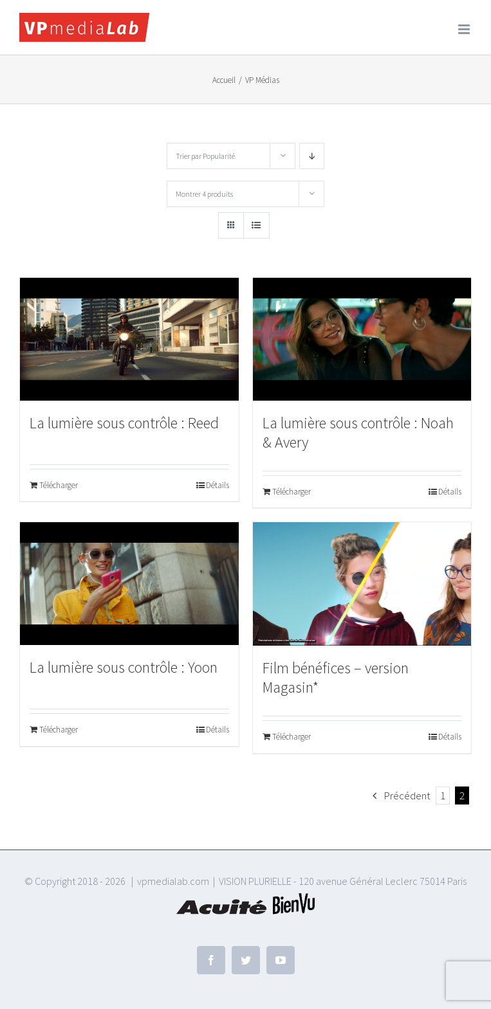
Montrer (204, 194)
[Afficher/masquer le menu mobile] (465, 29)
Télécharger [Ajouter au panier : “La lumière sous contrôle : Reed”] (58, 485)
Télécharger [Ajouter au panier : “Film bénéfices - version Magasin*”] (291, 736)
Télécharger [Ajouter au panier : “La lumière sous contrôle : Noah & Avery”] (291, 491)
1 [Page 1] (442, 795)
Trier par (205, 156)
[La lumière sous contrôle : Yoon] (129, 583)
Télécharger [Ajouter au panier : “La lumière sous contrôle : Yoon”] (58, 729)
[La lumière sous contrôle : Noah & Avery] (362, 339)
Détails (217, 485)
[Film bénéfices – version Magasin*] (362, 584)
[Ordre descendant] (311, 156)
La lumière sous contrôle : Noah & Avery (358, 432)
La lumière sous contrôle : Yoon (124, 667)
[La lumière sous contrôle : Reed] (129, 339)
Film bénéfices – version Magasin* (336, 677)
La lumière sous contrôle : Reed (124, 423)
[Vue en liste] (256, 225)
